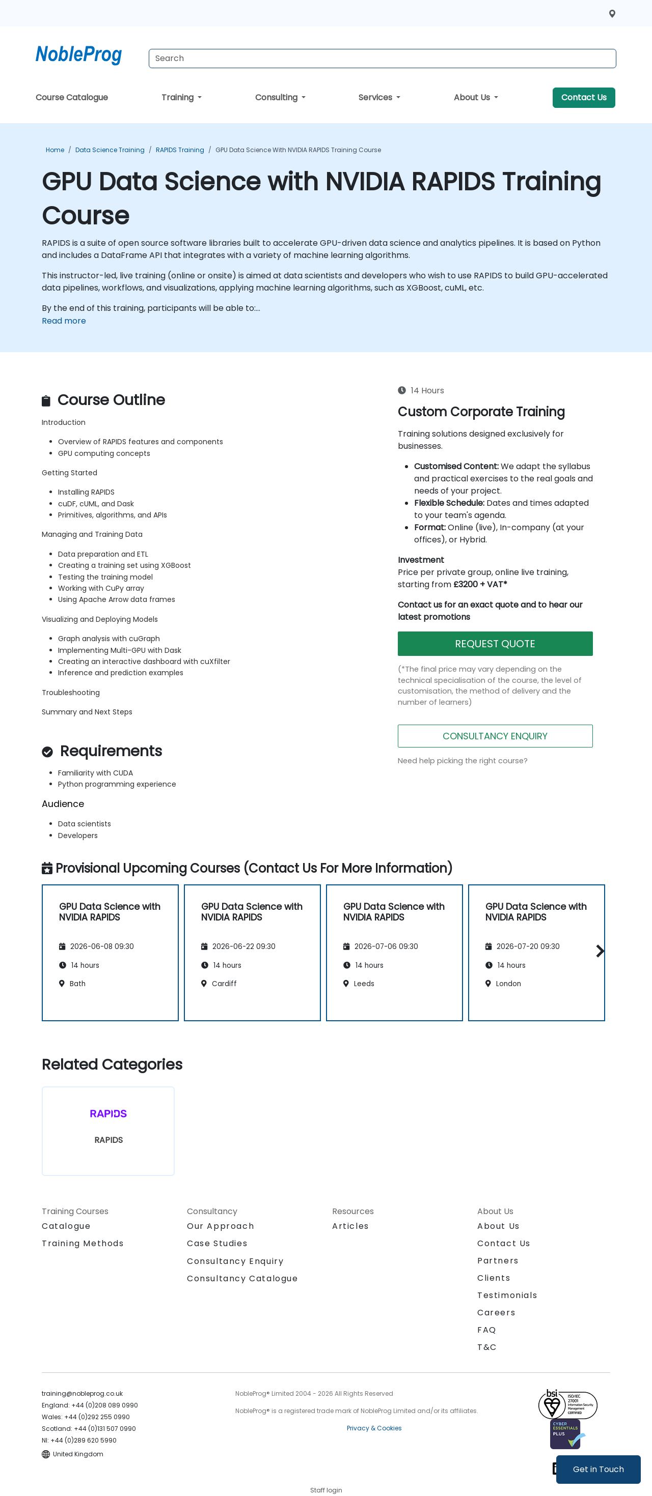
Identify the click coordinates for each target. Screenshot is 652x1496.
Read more (64, 321)
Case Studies (217, 1243)
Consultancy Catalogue (242, 1278)
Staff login (326, 1490)
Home (55, 150)
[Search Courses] (382, 58)
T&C (487, 1347)
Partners (498, 1261)
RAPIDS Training (180, 150)
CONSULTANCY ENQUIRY (495, 736)
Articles (350, 1226)
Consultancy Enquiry (235, 1261)
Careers (496, 1312)
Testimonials (507, 1295)
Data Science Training (110, 150)
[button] (597, 951)
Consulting (277, 97)
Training (178, 97)
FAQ (487, 1330)
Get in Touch (598, 1469)
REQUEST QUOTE (495, 644)
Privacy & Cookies (374, 1428)
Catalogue (66, 1226)
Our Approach (220, 1226)
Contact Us (584, 97)
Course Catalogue (72, 97)
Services (376, 97)
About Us (473, 97)
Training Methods (83, 1243)
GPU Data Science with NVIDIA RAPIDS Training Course (298, 150)
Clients (493, 1278)
